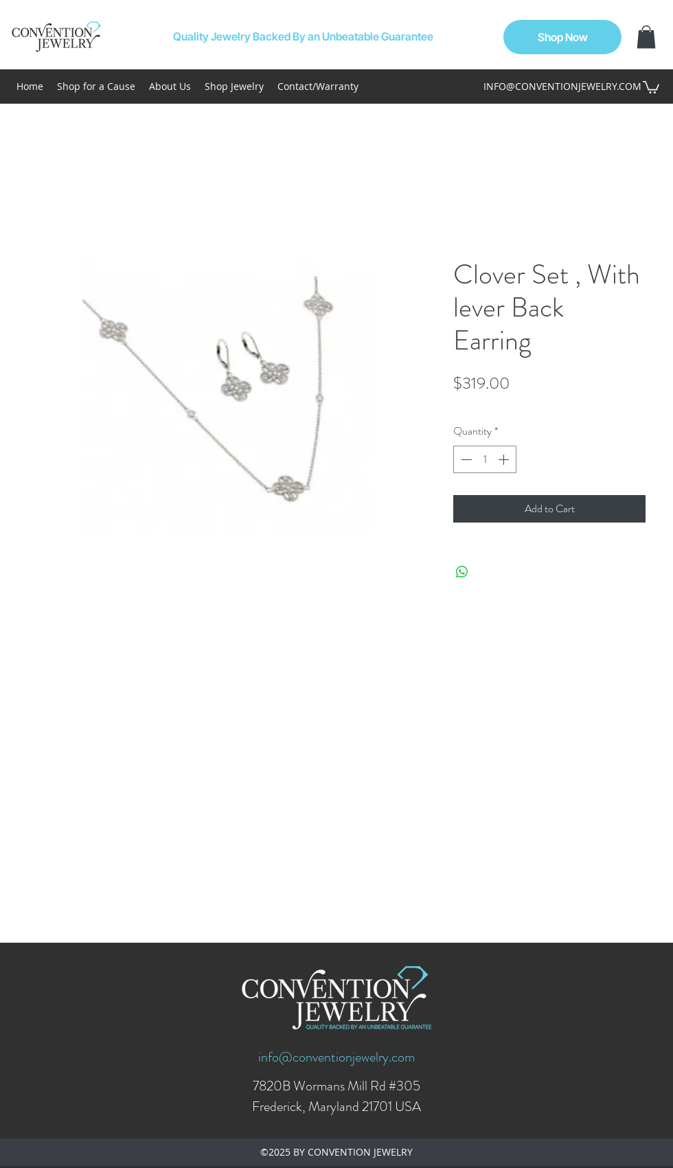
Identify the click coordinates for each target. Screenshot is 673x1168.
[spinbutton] (485, 459)
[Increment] (504, 459)
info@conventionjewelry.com (336, 1057)
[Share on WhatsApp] (462, 572)
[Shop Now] (562, 37)
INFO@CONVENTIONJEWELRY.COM (562, 86)
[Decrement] (465, 459)
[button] (646, 36)
